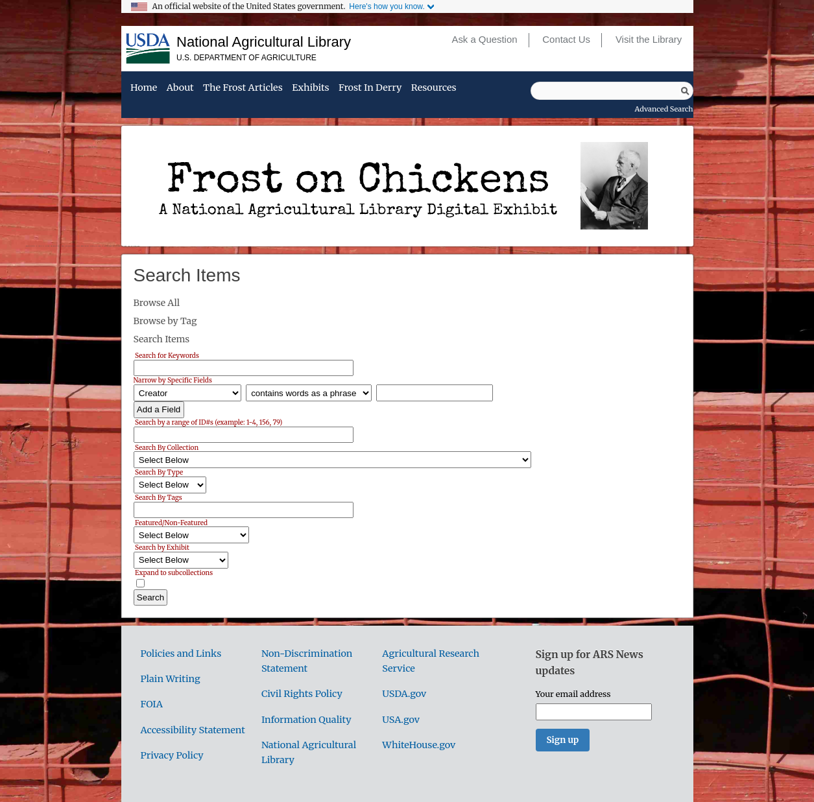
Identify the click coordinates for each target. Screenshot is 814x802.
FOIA (152, 704)
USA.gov (401, 719)
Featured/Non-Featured (171, 522)
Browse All (157, 303)
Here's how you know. (386, 6)
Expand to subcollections (174, 573)
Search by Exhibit (162, 547)
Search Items (162, 339)
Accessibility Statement (193, 730)
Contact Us (566, 39)
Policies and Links (181, 653)
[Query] (612, 91)
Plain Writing (170, 679)
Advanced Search (664, 108)
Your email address (573, 694)
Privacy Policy (172, 755)
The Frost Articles (243, 88)
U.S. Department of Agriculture (246, 57)
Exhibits (310, 88)
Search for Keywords (167, 355)
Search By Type (159, 472)
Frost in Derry (370, 88)
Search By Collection (166, 447)
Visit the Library (649, 39)
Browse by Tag (165, 321)
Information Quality (306, 719)
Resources (434, 88)
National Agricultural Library (263, 42)
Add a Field (158, 409)
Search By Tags (158, 497)
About (180, 88)
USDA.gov (404, 694)
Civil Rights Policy (301, 694)
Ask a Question (484, 39)
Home (143, 88)
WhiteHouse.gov (418, 745)
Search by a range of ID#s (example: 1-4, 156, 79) (208, 422)
